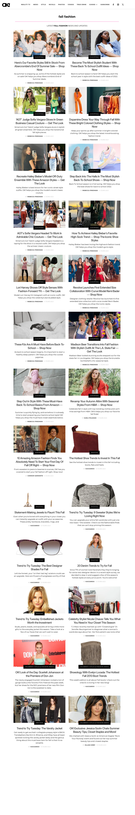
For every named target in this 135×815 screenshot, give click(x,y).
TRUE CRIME (81, 4)
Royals (52, 4)
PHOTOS (61, 4)
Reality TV (25, 4)
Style (43, 4)
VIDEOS (71, 4)
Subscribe (105, 4)
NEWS (35, 4)
